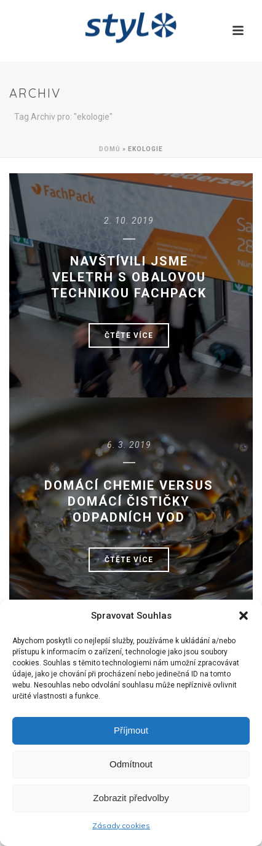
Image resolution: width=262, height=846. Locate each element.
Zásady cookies (121, 825)
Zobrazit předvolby (131, 798)
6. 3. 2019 (129, 445)
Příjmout (131, 730)
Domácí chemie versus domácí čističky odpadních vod (128, 501)
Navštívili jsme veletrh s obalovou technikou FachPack (129, 277)
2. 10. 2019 (129, 220)
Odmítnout (131, 764)
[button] (243, 615)
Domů (110, 149)
